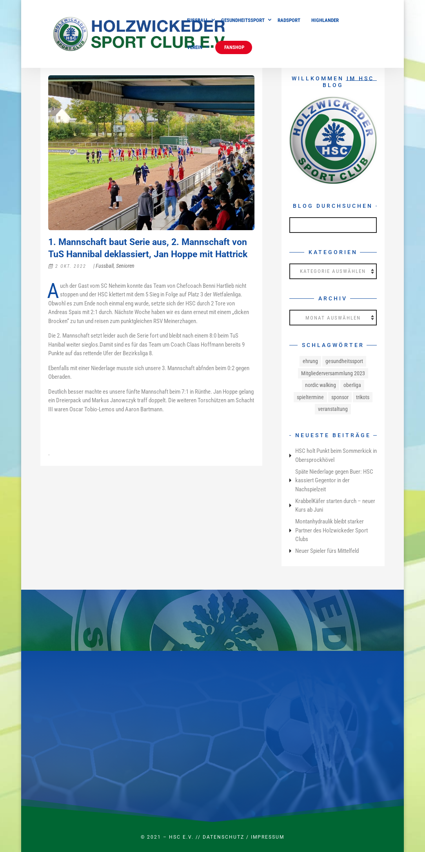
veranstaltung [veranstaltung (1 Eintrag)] (333, 409)
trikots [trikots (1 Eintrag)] (362, 397)
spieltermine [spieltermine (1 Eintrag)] (310, 397)
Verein (194, 47)
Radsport (289, 20)
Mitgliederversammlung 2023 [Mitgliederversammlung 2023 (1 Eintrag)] (333, 373)
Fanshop (233, 47)
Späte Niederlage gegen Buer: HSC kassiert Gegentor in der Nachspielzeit (334, 480)
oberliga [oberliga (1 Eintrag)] (352, 385)
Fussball (197, 20)
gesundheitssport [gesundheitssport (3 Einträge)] (344, 361)
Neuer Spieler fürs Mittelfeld (327, 550)
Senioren (125, 266)
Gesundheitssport (243, 20)
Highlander (325, 20)
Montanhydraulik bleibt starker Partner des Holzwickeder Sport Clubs (331, 530)
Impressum (267, 837)
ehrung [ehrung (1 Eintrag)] (310, 361)
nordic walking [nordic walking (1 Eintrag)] (320, 385)
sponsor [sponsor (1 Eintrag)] (340, 397)
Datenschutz (223, 837)
